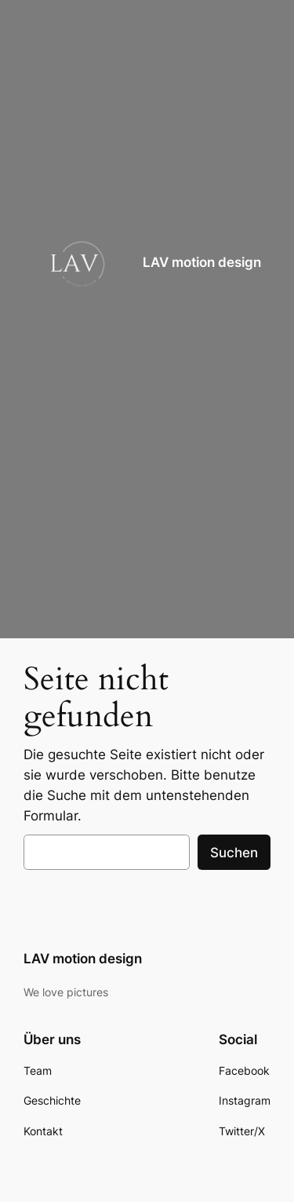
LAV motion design (202, 262)
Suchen (234, 852)
